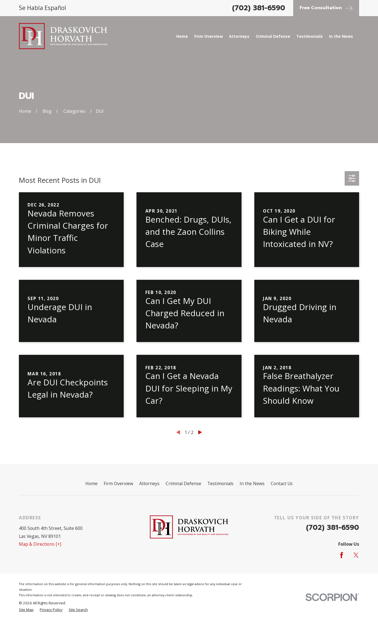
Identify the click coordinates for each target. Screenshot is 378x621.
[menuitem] (26, 610)
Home (91, 483)
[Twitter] (356, 555)
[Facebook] (342, 555)
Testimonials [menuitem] (309, 36)
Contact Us (282, 483)
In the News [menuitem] (341, 36)
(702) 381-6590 (258, 8)
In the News (252, 483)
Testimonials (220, 483)
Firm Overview (118, 483)
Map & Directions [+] (40, 544)
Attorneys (149, 483)
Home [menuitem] (182, 36)
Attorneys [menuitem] (239, 36)
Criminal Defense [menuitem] (273, 36)
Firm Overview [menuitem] (208, 36)
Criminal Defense (183, 483)
